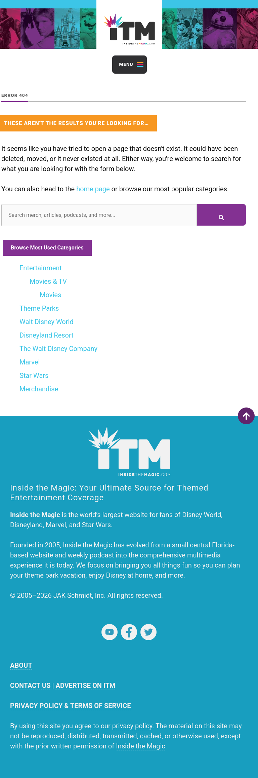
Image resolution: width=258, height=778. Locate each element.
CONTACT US (30, 686)
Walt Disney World (46, 322)
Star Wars (33, 376)
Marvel (29, 362)
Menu (126, 64)
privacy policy (132, 726)
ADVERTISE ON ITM (85, 686)
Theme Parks (39, 308)
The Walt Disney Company (58, 349)
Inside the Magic (140, 746)
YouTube (109, 632)
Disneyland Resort (46, 335)
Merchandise (38, 389)
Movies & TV (48, 281)
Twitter (148, 632)
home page (93, 189)
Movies (50, 295)
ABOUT (21, 665)
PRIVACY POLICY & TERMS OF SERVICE (70, 706)
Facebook (129, 632)
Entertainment (40, 268)
